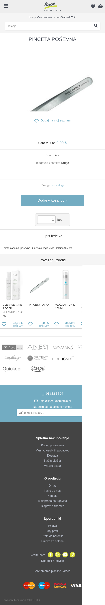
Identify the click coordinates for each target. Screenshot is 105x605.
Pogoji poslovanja (52, 445)
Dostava (52, 455)
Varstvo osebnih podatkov (52, 450)
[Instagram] (57, 555)
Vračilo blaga (52, 465)
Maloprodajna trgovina (52, 500)
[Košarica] (100, 6)
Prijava (52, 525)
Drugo (65, 162)
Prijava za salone (52, 541)
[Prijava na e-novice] (86, 412)
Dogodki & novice (52, 560)
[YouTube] (64, 555)
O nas (53, 485)
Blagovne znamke (52, 506)
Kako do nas (52, 490)
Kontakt (52, 495)
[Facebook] (49, 555)
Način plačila (52, 460)
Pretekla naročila (52, 536)
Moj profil (53, 531)
